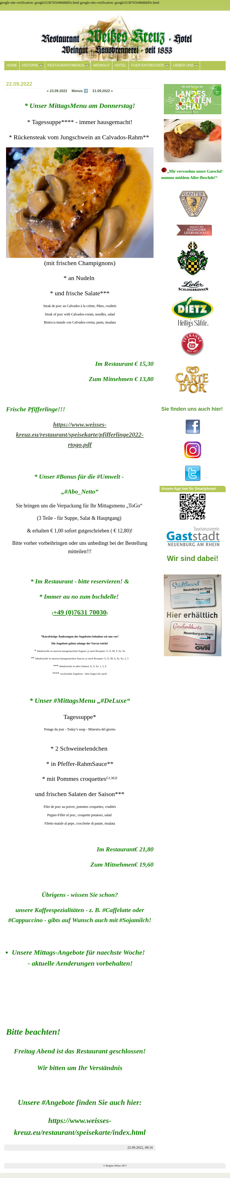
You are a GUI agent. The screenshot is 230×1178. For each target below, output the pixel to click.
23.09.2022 (57, 91)
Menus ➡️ (80, 91)
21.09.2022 (102, 91)
